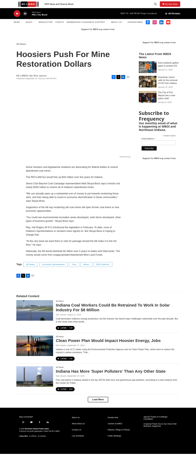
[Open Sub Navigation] (22, 28)
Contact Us (76, 436)
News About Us (78, 430)
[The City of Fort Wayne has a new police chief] (148, 103)
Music (29, 28)
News (17, 28)
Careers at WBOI (115, 430)
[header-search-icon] (156, 7)
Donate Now (172, 7)
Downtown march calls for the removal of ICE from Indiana (167, 86)
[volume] (25, 20)
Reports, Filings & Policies (119, 436)
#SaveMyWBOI (135, 28)
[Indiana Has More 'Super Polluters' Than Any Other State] (34, 382)
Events (60, 28)
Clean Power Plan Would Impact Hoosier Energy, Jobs (108, 346)
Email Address (148, 145)
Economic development (53, 270)
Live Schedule (78, 442)
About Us (116, 28)
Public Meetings (114, 442)
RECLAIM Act (103, 270)
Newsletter (45, 28)
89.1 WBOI (56, 437)
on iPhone (32, 442)
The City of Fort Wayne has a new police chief (166, 101)
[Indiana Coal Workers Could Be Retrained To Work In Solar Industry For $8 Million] (34, 316)
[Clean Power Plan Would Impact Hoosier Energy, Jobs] (34, 352)
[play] (17, 19)
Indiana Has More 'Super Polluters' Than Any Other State (111, 377)
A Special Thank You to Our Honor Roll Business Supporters (160, 431)
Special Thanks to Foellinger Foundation (156, 424)
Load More (98, 405)
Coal (74, 270)
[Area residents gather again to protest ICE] (148, 73)
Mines (86, 270)
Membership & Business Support (86, 28)
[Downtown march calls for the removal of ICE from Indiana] (148, 88)
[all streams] (172, 19)
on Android (42, 442)
